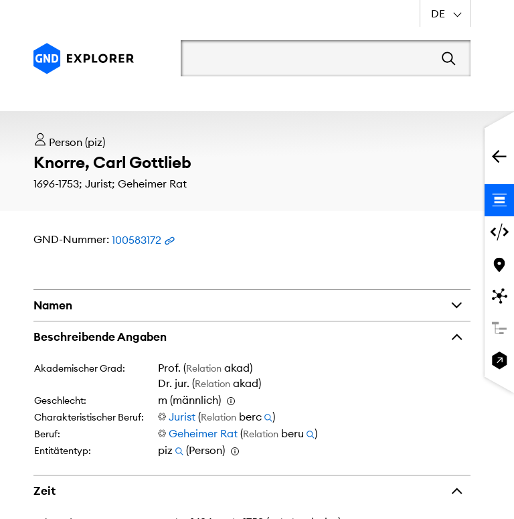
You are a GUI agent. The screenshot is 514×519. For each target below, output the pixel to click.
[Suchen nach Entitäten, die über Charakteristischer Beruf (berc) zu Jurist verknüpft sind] (268, 416)
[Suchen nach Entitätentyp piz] (179, 450)
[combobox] (445, 13)
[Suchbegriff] (306, 58)
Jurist (182, 416)
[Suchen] (449, 58)
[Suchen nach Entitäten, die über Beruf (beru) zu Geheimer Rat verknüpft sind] (311, 433)
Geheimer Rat (203, 433)
